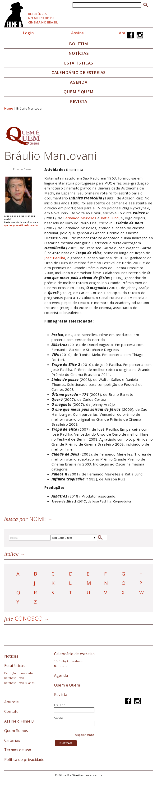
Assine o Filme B (19, 721)
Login (28, 33)
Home (8, 108)
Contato (11, 711)
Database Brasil (14, 678)
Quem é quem (78, 91)
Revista (78, 101)
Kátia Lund (110, 218)
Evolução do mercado (18, 673)
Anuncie (11, 702)
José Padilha (54, 257)
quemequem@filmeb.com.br (21, 225)
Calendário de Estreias (78, 72)
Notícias (79, 53)
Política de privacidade (24, 759)
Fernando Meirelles (79, 218)
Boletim (78, 43)
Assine (77, 33)
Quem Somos (16, 730)
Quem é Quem (67, 685)
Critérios (12, 740)
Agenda (78, 82)
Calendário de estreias (74, 653)
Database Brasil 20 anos (19, 683)
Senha (59, 718)
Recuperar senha (83, 735)
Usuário (60, 705)
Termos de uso (17, 749)
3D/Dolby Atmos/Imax (68, 661)
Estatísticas (78, 63)
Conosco (23, 618)
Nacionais (60, 666)
